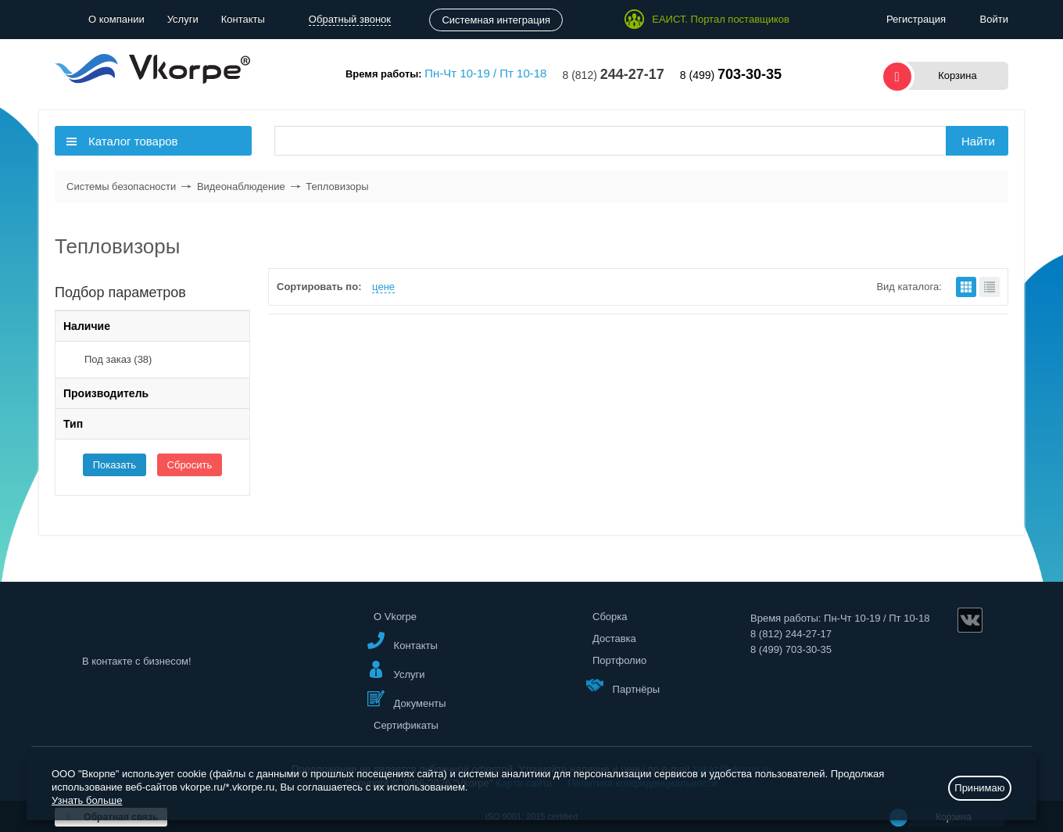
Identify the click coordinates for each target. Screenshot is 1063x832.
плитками (966, 287)
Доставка (614, 638)
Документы (406, 699)
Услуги (183, 19)
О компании (116, 19)
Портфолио (619, 660)
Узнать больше (87, 800)
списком (989, 287)
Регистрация (916, 19)
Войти (994, 19)
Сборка (610, 616)
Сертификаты (406, 725)
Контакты (243, 19)
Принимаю (979, 788)
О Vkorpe (395, 616)
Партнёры (623, 685)
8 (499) (731, 75)
